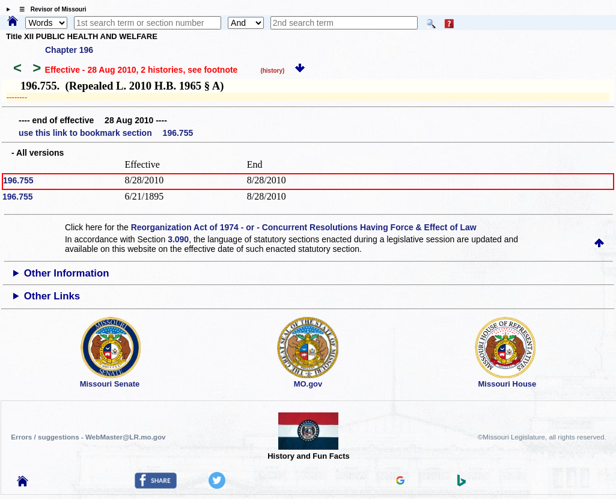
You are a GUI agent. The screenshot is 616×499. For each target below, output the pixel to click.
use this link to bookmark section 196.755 (106, 133)
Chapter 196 (69, 50)
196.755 (18, 180)
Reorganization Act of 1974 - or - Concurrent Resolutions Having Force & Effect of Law (304, 227)
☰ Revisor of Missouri (50, 9)
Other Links (52, 296)
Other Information (66, 273)
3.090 (178, 239)
